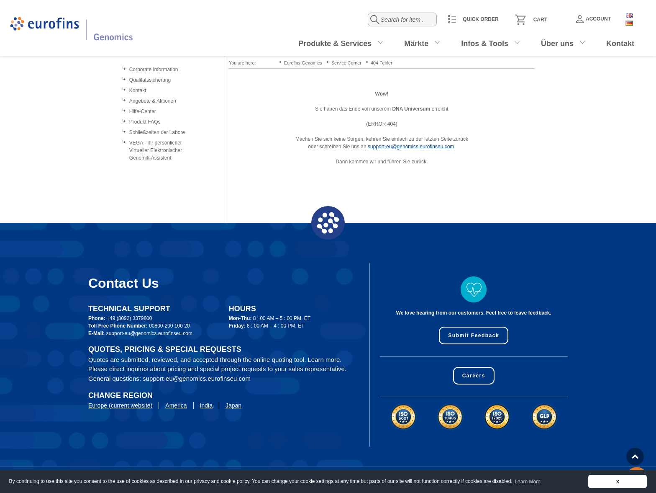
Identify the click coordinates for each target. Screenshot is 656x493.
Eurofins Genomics (303, 62)
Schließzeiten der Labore (157, 132)
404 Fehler (381, 62)
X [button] (617, 481)
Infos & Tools (484, 43)
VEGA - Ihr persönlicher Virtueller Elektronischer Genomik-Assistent (155, 150)
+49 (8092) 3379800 (129, 318)
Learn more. (325, 359)
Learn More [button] (527, 482)
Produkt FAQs (145, 122)
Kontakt (620, 43)
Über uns (557, 43)
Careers (473, 376)
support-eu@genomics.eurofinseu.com (411, 147)
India (206, 405)
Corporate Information (153, 69)
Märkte (416, 43)
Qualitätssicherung (150, 80)
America (176, 405)
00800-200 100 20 (169, 326)
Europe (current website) (120, 405)
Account (593, 19)
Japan (233, 405)
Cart (540, 20)
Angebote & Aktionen (152, 101)
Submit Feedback (473, 335)
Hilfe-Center (142, 111)
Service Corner (346, 62)
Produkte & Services (335, 43)
